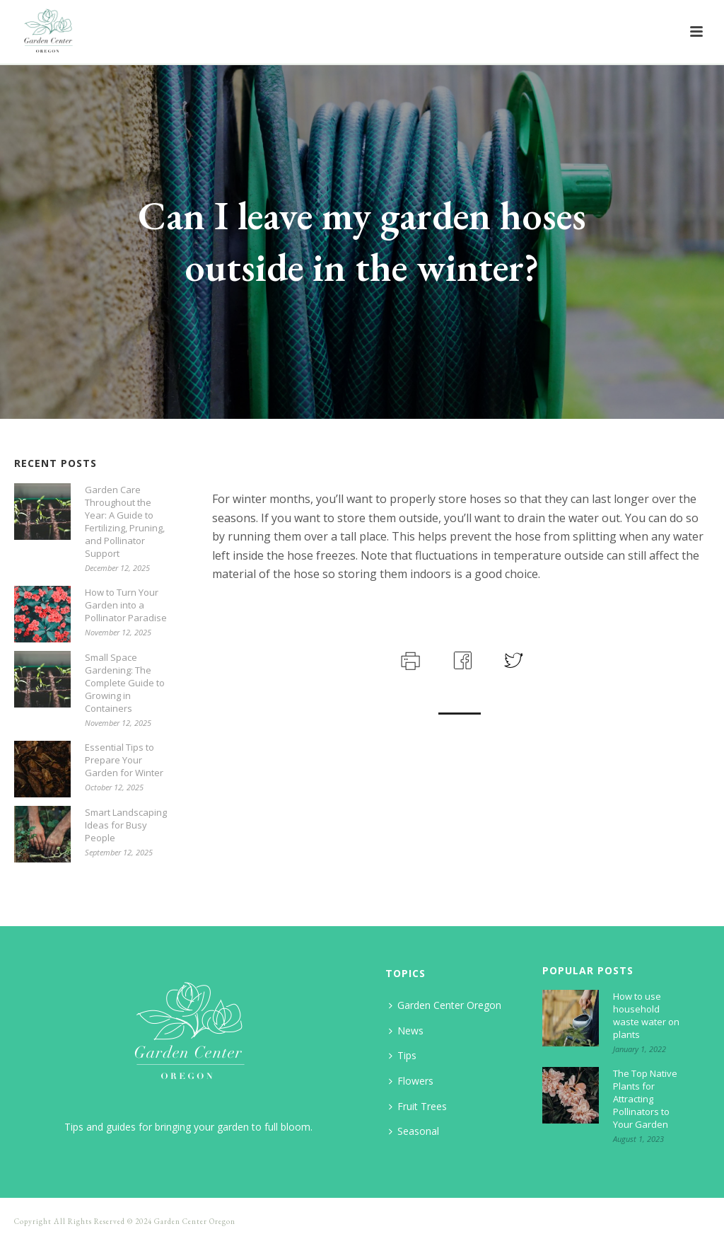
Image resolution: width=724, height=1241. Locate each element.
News (406, 1030)
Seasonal (414, 1131)
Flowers (411, 1080)
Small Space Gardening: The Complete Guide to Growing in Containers (125, 683)
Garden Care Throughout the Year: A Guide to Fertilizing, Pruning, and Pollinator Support (125, 521)
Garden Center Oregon (445, 1005)
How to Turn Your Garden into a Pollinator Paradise (126, 605)
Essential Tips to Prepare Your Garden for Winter (124, 760)
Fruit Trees (418, 1106)
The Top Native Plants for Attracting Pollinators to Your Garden (645, 1099)
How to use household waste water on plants (646, 1015)
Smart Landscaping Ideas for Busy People (126, 825)
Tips (402, 1055)
